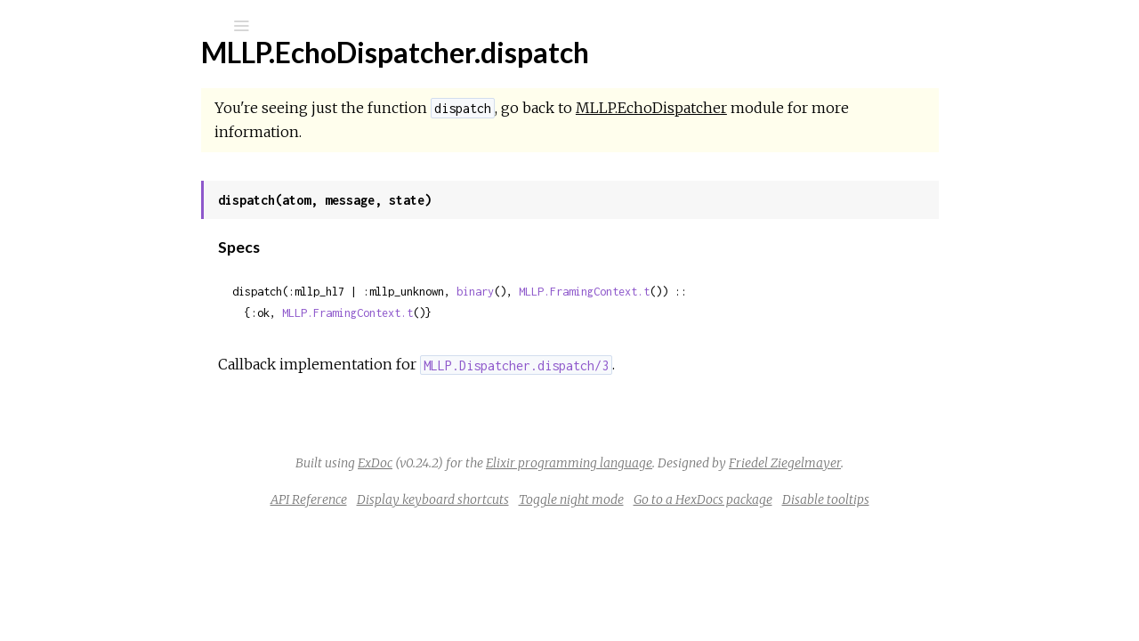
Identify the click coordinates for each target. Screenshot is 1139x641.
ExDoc (508, 463)
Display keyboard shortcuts (566, 499)
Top (78, 276)
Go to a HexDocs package (836, 499)
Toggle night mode (704, 499)
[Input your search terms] (133, 26)
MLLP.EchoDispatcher (125, 247)
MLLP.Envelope (104, 345)
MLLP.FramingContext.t (717, 291)
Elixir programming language (702, 463)
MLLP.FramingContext (125, 369)
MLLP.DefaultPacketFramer (143, 199)
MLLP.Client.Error (111, 629)
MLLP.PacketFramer (120, 393)
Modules (74, 162)
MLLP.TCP (88, 466)
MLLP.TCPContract (115, 490)
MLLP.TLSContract (114, 562)
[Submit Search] (26, 26)
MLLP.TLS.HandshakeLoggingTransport (175, 538)
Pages (63, 138)
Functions (108, 315)
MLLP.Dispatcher (109, 223)
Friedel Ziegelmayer (918, 463)
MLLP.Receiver (103, 442)
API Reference (442, 499)
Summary (96, 296)
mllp (65, 72)
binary (608, 291)
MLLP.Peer (90, 418)
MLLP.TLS (87, 514)
